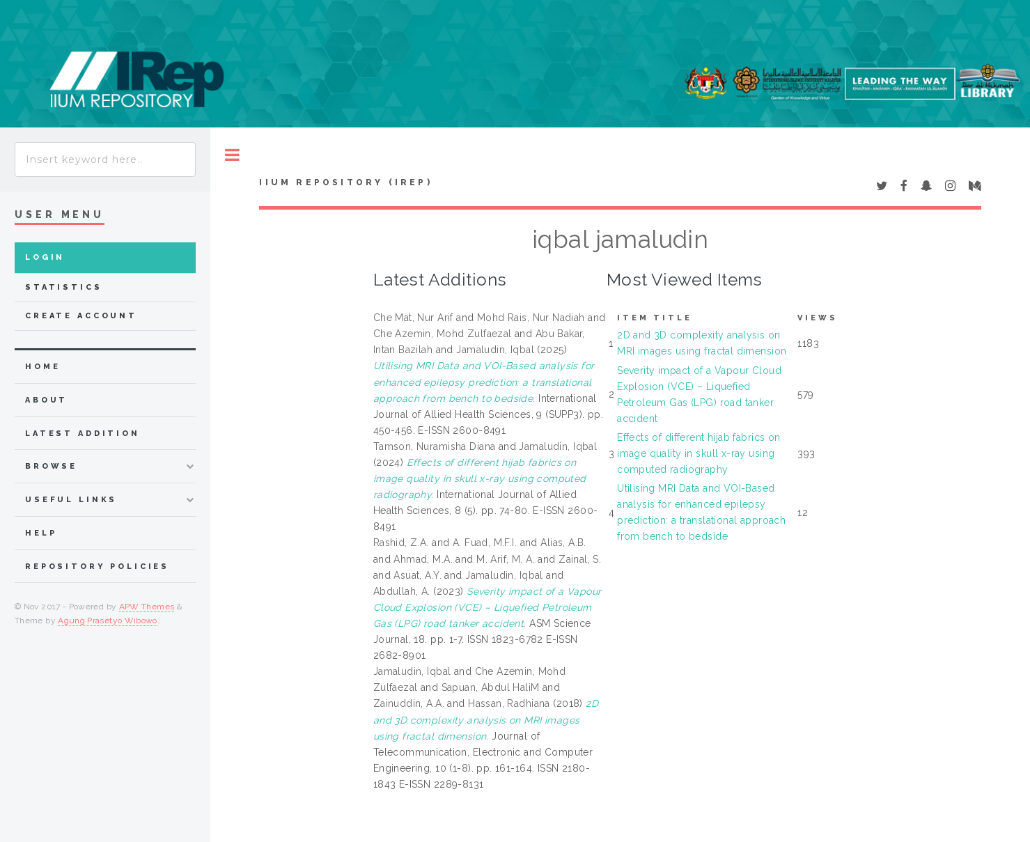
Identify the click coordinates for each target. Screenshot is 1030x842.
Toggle (232, 154)
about (46, 400)
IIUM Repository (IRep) (345, 182)
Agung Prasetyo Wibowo (107, 620)
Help (40, 533)
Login (45, 257)
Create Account (81, 315)
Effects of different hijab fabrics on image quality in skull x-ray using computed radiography (699, 453)
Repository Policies (97, 566)
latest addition (82, 433)
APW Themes (147, 606)
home (42, 366)
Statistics (63, 287)
